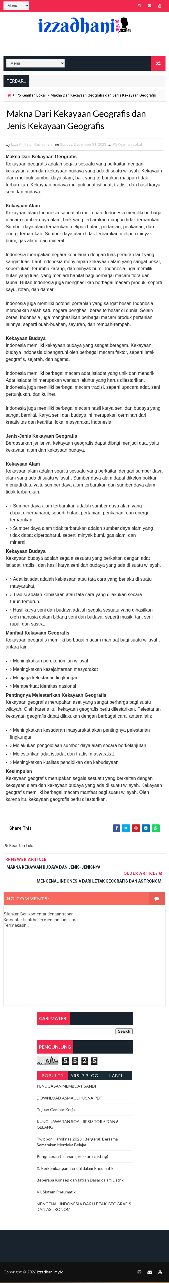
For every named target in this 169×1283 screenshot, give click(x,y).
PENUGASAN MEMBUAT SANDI (66, 1086)
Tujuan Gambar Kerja (56, 1110)
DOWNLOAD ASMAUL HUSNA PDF (69, 1098)
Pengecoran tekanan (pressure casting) (72, 1157)
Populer (52, 1076)
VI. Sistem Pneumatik (56, 1192)
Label (116, 1076)
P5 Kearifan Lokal (31, 95)
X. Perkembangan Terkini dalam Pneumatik (75, 1169)
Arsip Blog (84, 1076)
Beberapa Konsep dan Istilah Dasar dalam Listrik (80, 1181)
